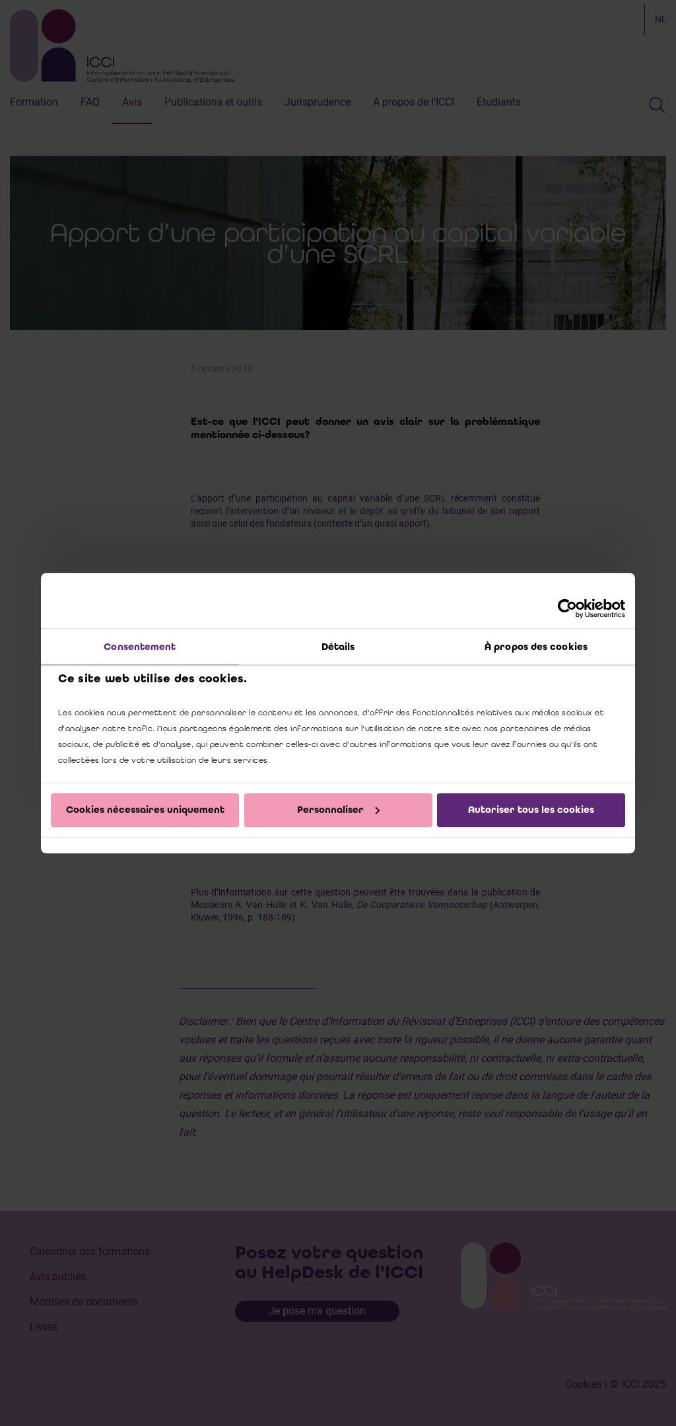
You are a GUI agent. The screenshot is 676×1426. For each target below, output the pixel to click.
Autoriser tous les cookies (531, 810)
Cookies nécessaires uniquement (145, 810)
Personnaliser (338, 810)
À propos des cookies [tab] (536, 647)
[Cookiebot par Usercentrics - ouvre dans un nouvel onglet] (567, 608)
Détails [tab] (338, 647)
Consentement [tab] (140, 647)
